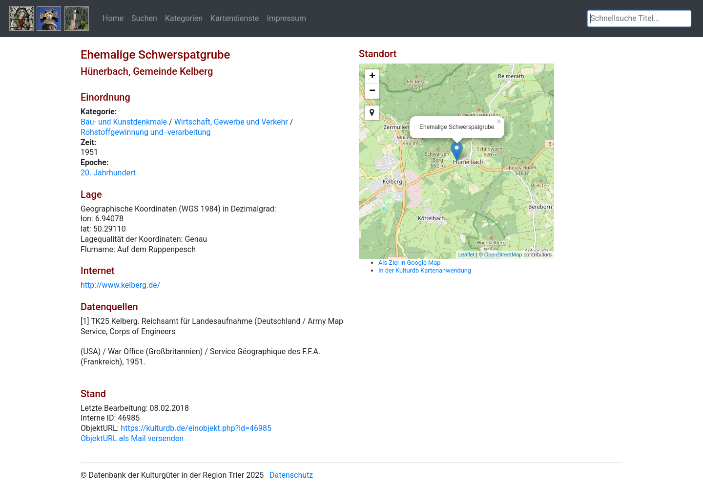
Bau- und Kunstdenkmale (124, 122)
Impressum (286, 18)
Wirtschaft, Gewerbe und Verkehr (231, 122)
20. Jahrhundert (108, 172)
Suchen (144, 18)
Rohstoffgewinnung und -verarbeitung (146, 132)
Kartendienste (234, 18)
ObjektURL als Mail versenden (132, 438)
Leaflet (466, 254)
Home (113, 18)
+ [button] (372, 76)
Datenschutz (291, 475)
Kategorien (184, 18)
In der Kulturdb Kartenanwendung (424, 270)
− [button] (372, 91)
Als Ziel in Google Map (409, 262)
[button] (684, 18)
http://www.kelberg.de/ (120, 285)
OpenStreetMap (503, 254)
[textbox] (639, 18)
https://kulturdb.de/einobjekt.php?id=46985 (196, 428)
